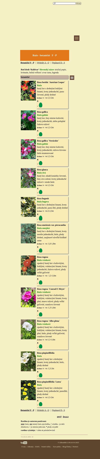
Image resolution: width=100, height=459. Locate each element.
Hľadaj (79, 3)
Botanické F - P (27, 63)
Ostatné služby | (46, 447)
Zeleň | (37, 447)
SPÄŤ (59, 417)
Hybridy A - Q (43, 63)
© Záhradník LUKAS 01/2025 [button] (68, 442)
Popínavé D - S (58, 63)
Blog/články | (67, 447)
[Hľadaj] (64, 3)
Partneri (75, 447)
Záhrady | (30, 447)
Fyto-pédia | (57, 447)
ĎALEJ (66, 417)
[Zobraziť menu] (76, 38)
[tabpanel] (44, 55)
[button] (28, 168)
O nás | (23, 447)
